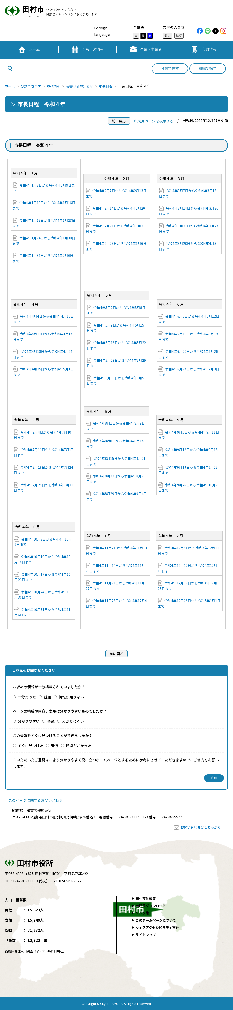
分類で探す (170, 68)
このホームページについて (157, 920)
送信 (214, 778)
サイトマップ (146, 934)
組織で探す (208, 68)
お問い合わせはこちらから (199, 826)
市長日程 (112, 85)
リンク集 (143, 912)
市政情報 (56, 85)
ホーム (10, 85)
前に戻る (119, 120)
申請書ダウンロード (152, 905)
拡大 (167, 35)
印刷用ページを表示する (154, 120)
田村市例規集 (146, 898)
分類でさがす (32, 85)
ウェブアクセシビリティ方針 (159, 927)
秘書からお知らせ (84, 85)
